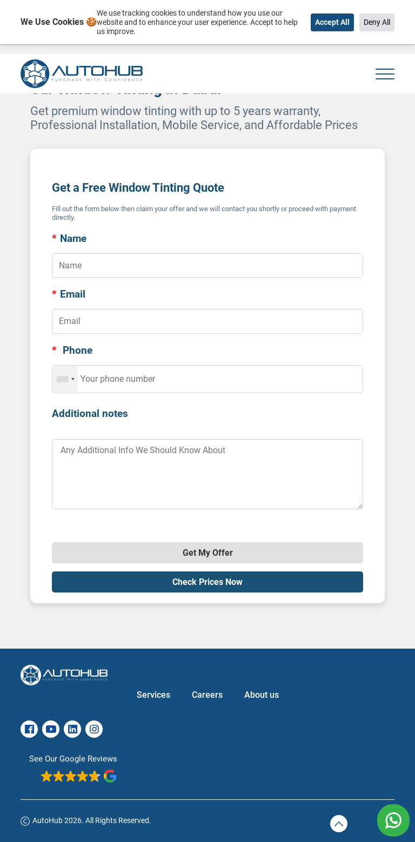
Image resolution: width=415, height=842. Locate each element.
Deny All (377, 22)
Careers (207, 695)
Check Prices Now (207, 582)
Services (153, 695)
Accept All (332, 22)
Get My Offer (208, 553)
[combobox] (65, 379)
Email (68, 294)
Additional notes (90, 413)
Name (69, 238)
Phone (72, 350)
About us (261, 695)
